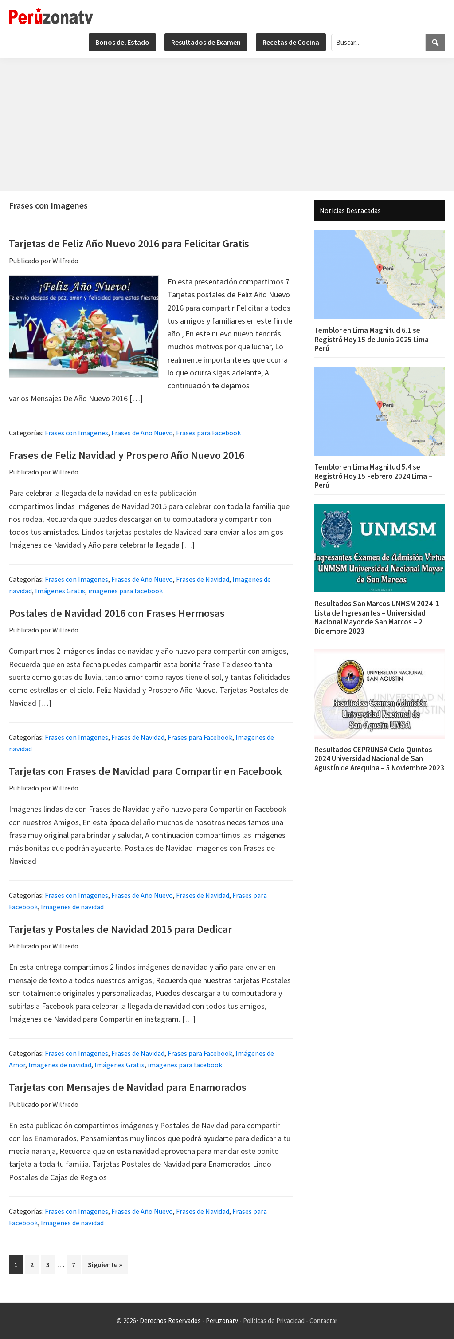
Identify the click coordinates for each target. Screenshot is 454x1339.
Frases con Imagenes (76, 432)
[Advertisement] (227, 125)
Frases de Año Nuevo (142, 432)
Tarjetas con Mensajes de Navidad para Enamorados (128, 1087)
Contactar (323, 1320)
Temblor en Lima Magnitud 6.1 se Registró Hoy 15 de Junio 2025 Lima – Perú (374, 339)
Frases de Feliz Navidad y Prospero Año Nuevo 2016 (126, 455)
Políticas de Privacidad (274, 1320)
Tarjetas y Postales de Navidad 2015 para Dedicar (120, 929)
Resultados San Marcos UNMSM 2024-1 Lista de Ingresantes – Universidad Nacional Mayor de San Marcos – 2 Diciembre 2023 (376, 617)
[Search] (435, 42)
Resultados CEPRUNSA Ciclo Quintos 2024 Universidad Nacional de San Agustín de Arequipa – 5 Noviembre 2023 (379, 759)
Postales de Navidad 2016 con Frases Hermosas (117, 613)
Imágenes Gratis (60, 590)
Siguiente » (105, 1264)
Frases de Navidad (202, 579)
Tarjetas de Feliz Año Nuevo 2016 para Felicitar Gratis (129, 243)
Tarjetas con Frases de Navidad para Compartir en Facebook (145, 771)
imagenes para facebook (125, 590)
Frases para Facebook (208, 432)
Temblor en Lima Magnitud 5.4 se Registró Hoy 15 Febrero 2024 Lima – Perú (373, 476)
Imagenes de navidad (72, 906)
